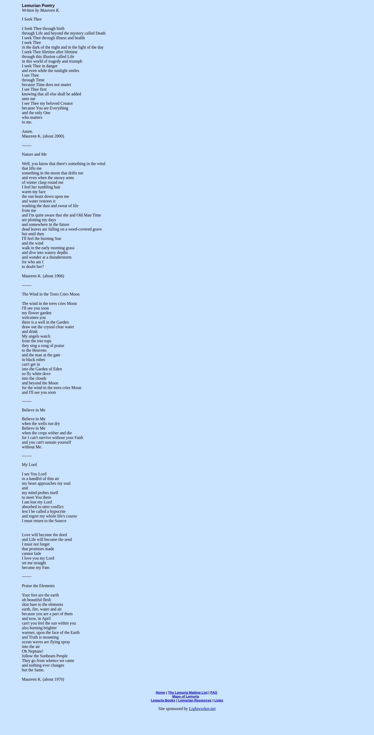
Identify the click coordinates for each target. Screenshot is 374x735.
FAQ (213, 692)
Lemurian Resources (195, 700)
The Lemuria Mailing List (188, 692)
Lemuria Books (163, 700)
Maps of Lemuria (185, 696)
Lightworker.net (202, 708)
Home (160, 692)
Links (218, 700)
